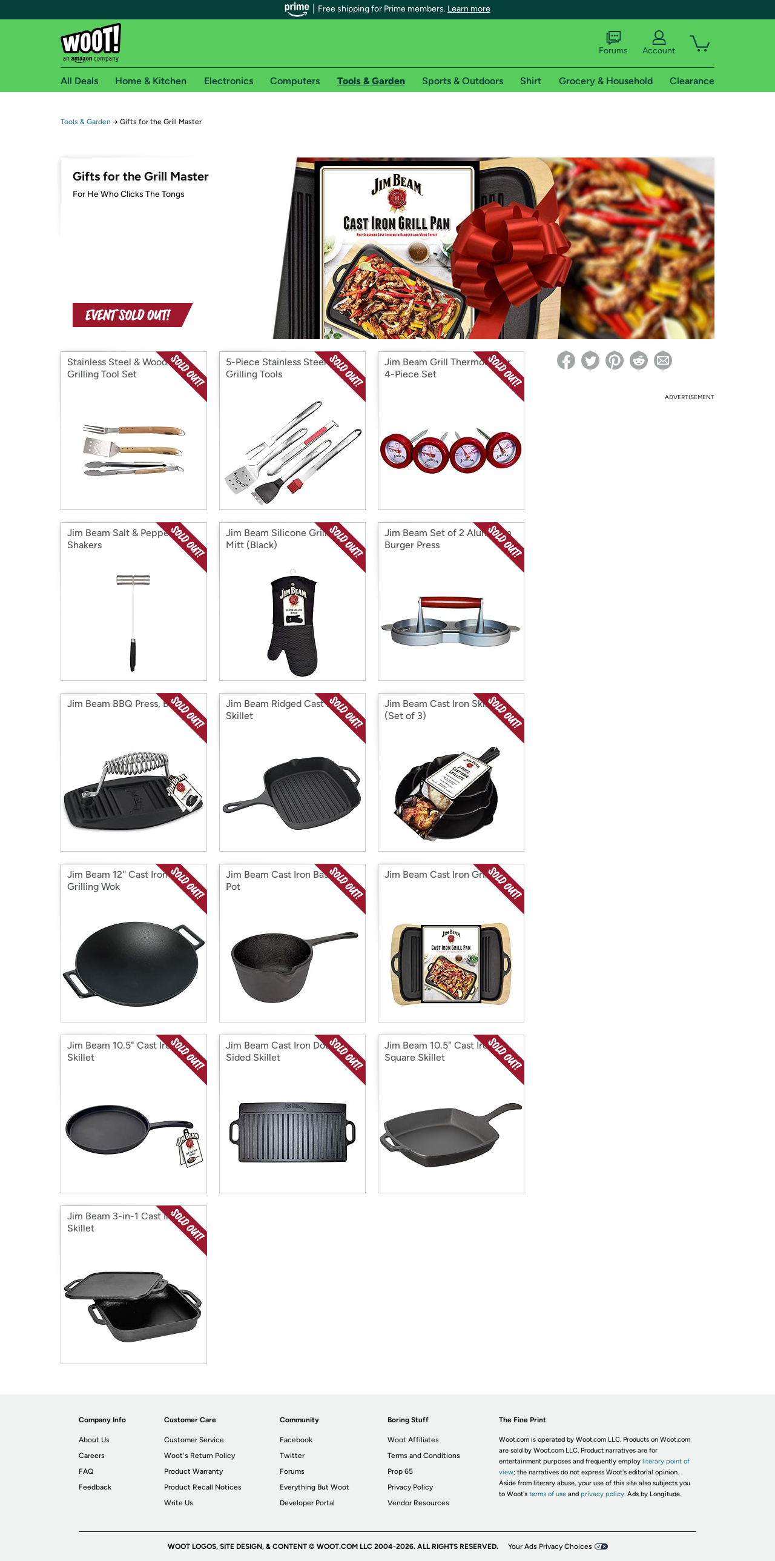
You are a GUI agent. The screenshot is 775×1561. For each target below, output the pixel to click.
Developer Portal (307, 1503)
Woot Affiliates (413, 1440)
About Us (94, 1440)
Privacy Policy (410, 1487)
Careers (92, 1455)
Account (658, 43)
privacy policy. (603, 1494)
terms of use (547, 1494)
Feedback (95, 1487)
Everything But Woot (314, 1487)
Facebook (296, 1440)
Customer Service (194, 1440)
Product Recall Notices (203, 1487)
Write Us (178, 1503)
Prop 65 (400, 1471)
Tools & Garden (86, 122)
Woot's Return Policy (199, 1455)
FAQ (86, 1471)
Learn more (468, 9)
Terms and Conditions (424, 1455)
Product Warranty (193, 1471)
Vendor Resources (418, 1503)
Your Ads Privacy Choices (550, 1546)
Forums (613, 43)
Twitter (292, 1455)
